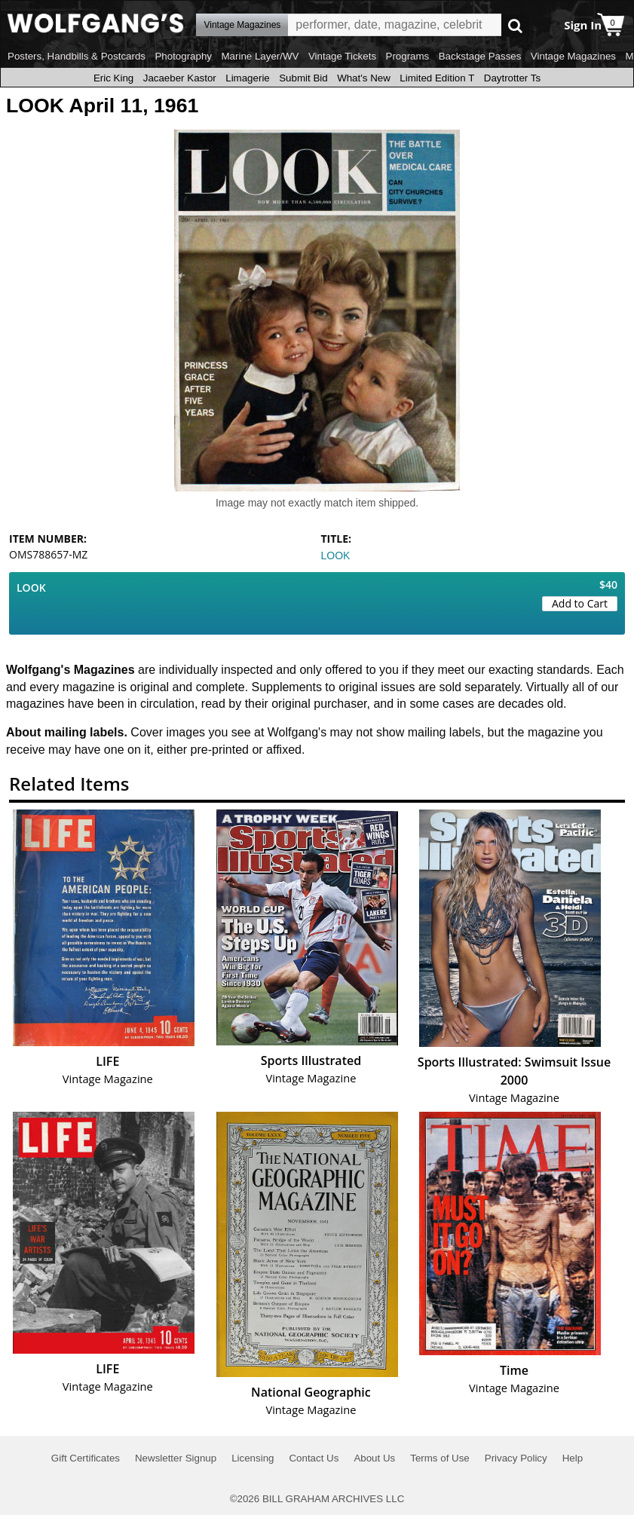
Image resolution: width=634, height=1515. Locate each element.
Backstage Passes (480, 56)
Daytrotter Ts (512, 78)
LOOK (336, 555)
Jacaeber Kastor (179, 78)
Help (572, 1458)
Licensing (252, 1458)
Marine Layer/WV (260, 56)
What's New (364, 78)
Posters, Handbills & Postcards (76, 56)
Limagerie (247, 78)
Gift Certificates (85, 1458)
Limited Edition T (437, 78)
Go (515, 25)
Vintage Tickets (342, 56)
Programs (408, 56)
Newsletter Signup (175, 1458)
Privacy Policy (516, 1458)
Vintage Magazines (573, 56)
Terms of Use (440, 1458)
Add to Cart (580, 603)
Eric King (113, 78)
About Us (374, 1458)
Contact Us (313, 1458)
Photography (183, 56)
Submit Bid (303, 78)
